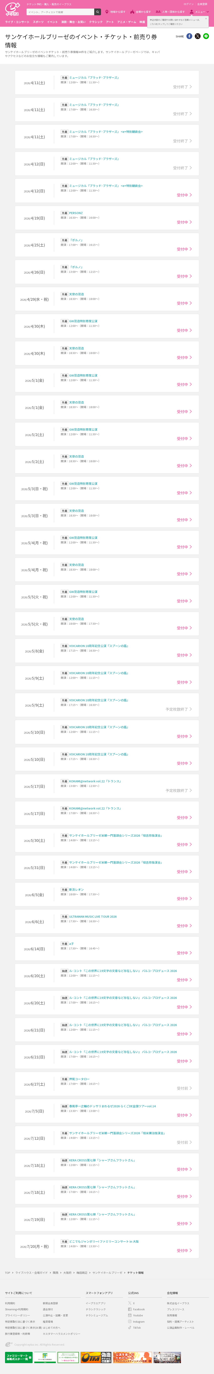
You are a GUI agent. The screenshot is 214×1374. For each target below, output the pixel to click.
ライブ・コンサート (17, 22)
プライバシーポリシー (17, 1315)
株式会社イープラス (178, 1303)
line (206, 36)
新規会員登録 (50, 1303)
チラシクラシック (96, 1309)
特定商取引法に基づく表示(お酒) (23, 1327)
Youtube (138, 1315)
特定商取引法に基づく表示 (20, 1321)
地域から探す (117, 11)
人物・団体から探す (173, 11)
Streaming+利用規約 (16, 1309)
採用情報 (172, 1315)
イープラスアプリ (96, 1303)
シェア (189, 36)
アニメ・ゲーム (126, 22)
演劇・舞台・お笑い (73, 22)
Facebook (139, 1309)
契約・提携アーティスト (180, 1321)
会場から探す (143, 11)
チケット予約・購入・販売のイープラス (49, 4)
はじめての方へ (51, 1327)
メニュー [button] (200, 11)
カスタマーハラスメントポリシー (61, 1333)
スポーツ (38, 22)
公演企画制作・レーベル (181, 1327)
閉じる (206, 18)
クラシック (96, 22)
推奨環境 (48, 1321)
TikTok (137, 1327)
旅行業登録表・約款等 (17, 1333)
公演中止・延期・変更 (55, 1315)
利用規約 (10, 1303)
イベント (52, 22)
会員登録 (202, 4)
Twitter (198, 36)
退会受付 (48, 1309)
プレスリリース (175, 1309)
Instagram (139, 1321)
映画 (142, 22)
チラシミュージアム (97, 1315)
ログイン (189, 4)
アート (110, 22)
